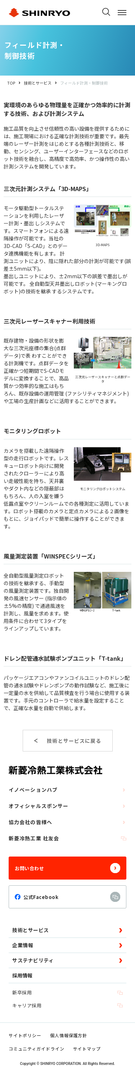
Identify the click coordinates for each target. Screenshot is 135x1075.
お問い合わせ (67, 868)
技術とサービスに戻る (74, 740)
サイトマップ (87, 1048)
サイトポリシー (25, 1035)
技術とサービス (37, 83)
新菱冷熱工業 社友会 (67, 838)
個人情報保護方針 (68, 1035)
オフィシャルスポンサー (67, 805)
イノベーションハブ (67, 789)
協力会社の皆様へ (67, 822)
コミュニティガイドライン (36, 1048)
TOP (11, 83)
